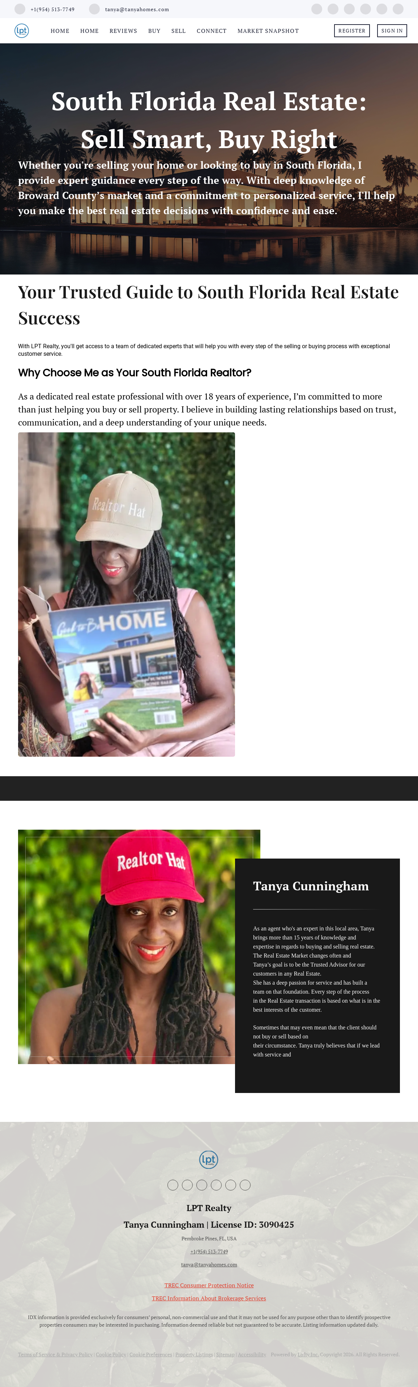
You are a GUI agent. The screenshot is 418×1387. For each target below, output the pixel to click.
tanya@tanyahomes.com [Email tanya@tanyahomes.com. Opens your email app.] (209, 1264)
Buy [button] (154, 31)
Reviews (123, 31)
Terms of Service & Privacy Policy (55, 1354)
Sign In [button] (392, 30)
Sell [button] (178, 31)
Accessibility (252, 1354)
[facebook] (316, 8)
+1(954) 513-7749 (209, 1251)
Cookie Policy (111, 1354)
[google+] (381, 8)
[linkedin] (333, 8)
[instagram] (349, 8)
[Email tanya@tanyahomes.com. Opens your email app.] (129, 9)
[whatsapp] (398, 8)
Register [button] (352, 30)
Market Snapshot (268, 31)
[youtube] (365, 8)
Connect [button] (212, 31)
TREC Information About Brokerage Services (209, 1298)
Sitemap (225, 1354)
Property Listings (194, 1354)
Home (60, 31)
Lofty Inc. (308, 1354)
